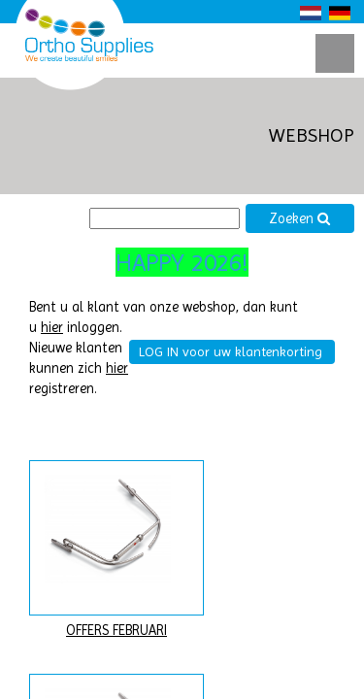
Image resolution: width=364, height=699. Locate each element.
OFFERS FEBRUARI (116, 630)
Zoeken (300, 219)
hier (52, 327)
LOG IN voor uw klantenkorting (230, 351)
